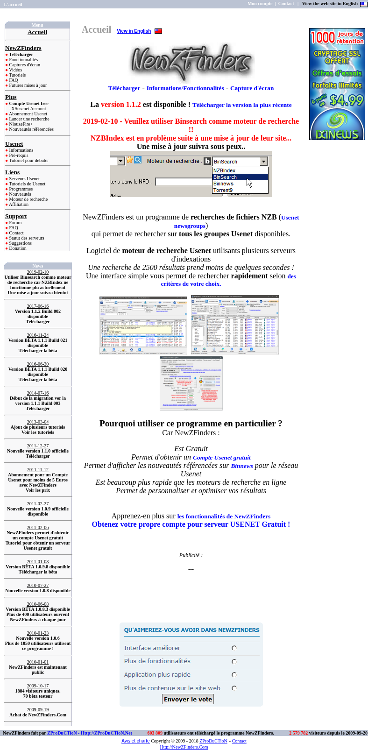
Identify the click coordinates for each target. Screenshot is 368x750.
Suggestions (20, 243)
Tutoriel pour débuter (28, 160)
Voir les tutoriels (37, 432)
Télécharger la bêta (38, 350)
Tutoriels (17, 75)
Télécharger (38, 321)
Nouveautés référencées (31, 129)
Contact (16, 232)
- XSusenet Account (27, 108)
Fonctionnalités (23, 59)
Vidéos (15, 69)
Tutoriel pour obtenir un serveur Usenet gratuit (38, 545)
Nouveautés (19, 194)
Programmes (20, 188)
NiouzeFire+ (20, 124)
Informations (20, 150)
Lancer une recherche (29, 118)
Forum (14, 222)
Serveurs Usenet (24, 178)
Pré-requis (18, 155)
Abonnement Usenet (27, 113)
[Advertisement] (191, 587)
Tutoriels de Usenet (26, 183)
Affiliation (18, 204)
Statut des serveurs (26, 238)
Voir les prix (38, 490)
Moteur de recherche (28, 199)
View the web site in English (330, 3)
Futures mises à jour (27, 85)
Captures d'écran (24, 64)
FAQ (13, 80)
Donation (17, 248)
